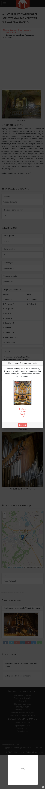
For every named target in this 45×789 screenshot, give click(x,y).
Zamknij (22, 425)
